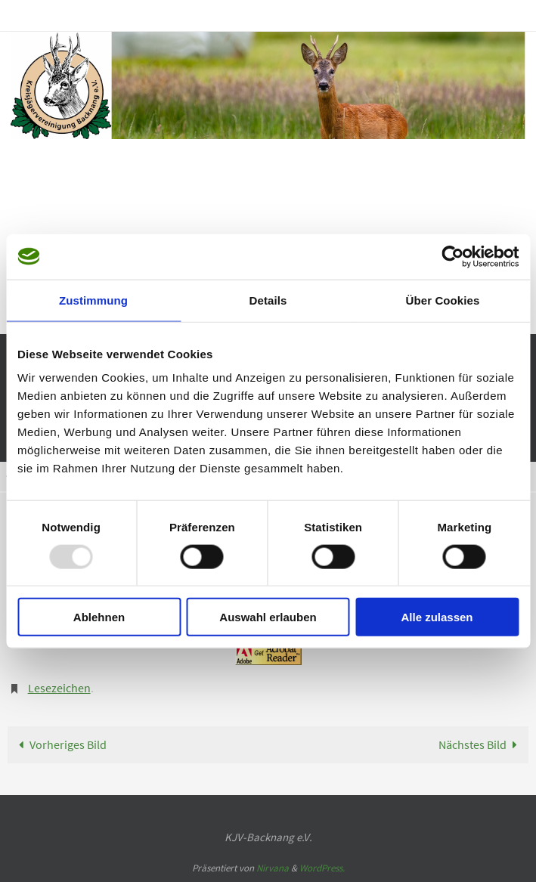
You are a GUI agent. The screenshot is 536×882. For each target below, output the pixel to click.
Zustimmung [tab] (93, 299)
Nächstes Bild (481, 744)
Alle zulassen (436, 617)
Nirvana (272, 868)
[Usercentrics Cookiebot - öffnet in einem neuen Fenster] (452, 256)
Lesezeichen (59, 687)
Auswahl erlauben (267, 617)
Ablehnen (99, 617)
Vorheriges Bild (60, 744)
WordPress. (322, 868)
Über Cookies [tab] (443, 299)
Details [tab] (268, 299)
